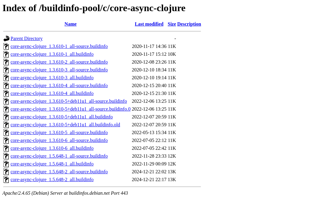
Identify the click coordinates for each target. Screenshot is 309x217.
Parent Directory (27, 38)
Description (189, 24)
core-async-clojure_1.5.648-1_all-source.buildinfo (59, 156)
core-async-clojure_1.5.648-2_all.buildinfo (52, 179)
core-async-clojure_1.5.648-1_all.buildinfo (52, 163)
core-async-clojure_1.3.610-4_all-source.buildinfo (59, 85)
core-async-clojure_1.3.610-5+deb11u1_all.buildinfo (62, 116)
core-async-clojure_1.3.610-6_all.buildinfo (52, 148)
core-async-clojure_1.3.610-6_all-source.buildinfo (59, 140)
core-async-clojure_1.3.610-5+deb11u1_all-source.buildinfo (69, 101)
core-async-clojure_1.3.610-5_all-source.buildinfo (59, 132)
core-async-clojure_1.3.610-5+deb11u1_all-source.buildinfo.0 (71, 109)
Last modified (149, 24)
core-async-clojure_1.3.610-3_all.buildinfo (52, 77)
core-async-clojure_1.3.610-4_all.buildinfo (52, 93)
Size (172, 24)
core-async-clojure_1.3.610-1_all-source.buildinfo (59, 46)
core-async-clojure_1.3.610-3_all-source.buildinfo (59, 69)
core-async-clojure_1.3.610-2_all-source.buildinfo (59, 61)
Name (71, 24)
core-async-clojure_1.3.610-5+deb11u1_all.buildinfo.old (65, 124)
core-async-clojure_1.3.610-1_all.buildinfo (52, 54)
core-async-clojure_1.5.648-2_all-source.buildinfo (59, 171)
